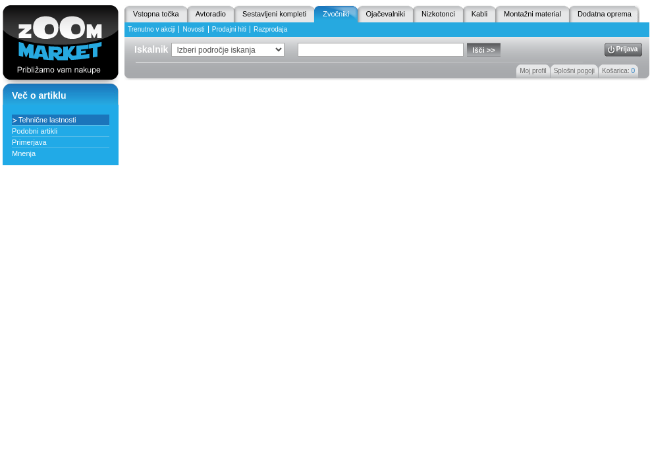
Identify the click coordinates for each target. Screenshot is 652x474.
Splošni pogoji (574, 70)
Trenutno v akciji (151, 29)
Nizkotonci (438, 14)
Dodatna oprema (605, 14)
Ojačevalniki (385, 14)
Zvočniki (336, 14)
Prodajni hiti (229, 29)
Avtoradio (211, 14)
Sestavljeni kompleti (274, 14)
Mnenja (24, 153)
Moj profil (533, 70)
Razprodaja (270, 29)
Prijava (627, 49)
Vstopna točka (156, 14)
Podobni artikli (34, 131)
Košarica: (618, 70)
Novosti (193, 29)
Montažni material (532, 14)
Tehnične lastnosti (47, 120)
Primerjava (29, 142)
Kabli (479, 14)
